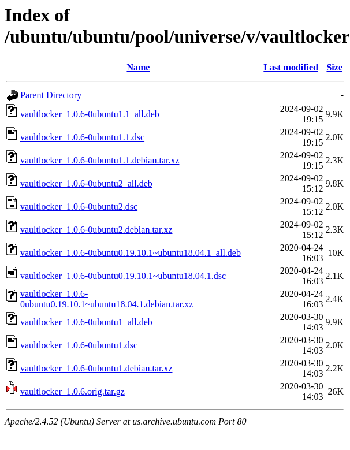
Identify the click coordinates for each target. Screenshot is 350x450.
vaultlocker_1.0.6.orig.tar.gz (72, 391)
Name (138, 67)
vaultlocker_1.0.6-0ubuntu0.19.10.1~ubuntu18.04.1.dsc (123, 276)
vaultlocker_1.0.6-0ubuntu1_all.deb (86, 322)
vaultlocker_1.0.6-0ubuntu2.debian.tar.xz (96, 230)
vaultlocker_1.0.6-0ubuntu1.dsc (78, 345)
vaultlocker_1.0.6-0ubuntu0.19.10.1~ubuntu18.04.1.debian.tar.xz (106, 299)
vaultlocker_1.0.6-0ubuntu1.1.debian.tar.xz (99, 160)
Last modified (290, 67)
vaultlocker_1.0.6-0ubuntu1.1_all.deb (89, 114)
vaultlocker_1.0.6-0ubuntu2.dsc (78, 206)
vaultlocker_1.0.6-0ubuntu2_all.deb (86, 183)
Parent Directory (50, 95)
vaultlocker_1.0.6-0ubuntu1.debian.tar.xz (96, 368)
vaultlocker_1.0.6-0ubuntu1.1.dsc (82, 137)
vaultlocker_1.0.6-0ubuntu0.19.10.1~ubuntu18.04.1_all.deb (130, 253)
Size (334, 67)
